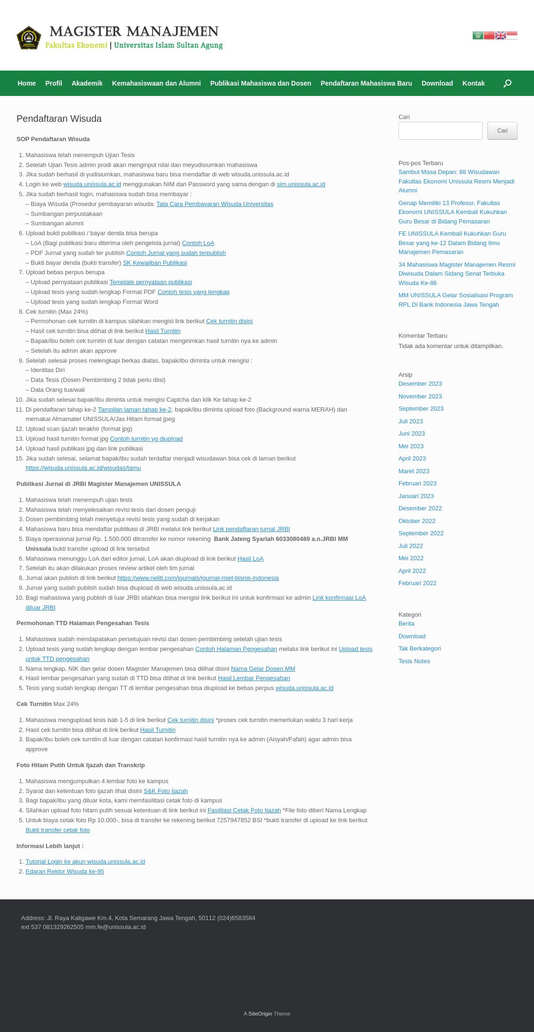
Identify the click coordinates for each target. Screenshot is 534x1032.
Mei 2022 (411, 558)
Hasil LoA (251, 558)
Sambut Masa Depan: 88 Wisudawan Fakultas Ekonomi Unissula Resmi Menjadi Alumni (456, 181)
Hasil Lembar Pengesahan (254, 678)
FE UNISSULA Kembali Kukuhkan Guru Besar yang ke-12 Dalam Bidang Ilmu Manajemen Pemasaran (452, 242)
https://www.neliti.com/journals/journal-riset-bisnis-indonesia (198, 577)
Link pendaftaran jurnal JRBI (251, 528)
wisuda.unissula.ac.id (92, 184)
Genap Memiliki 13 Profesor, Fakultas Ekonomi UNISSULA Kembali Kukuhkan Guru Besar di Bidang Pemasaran (453, 212)
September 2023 (421, 408)
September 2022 (421, 533)
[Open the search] (507, 83)
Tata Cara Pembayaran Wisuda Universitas (214, 203)
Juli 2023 (411, 421)
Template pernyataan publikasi (151, 282)
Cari (404, 116)
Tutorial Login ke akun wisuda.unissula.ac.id (85, 861)
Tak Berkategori (420, 648)
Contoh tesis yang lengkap (194, 291)
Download (437, 83)
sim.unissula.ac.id (301, 184)
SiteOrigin (260, 1013)
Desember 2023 (420, 383)
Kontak (473, 83)
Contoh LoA (198, 242)
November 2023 (420, 396)
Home (27, 83)
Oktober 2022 (417, 520)
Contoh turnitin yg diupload (146, 438)
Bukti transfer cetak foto (58, 830)
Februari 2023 (418, 483)
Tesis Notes (414, 661)
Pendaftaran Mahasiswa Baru (367, 83)
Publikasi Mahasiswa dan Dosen (260, 83)
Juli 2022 (411, 545)
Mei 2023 (411, 446)
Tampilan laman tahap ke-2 (134, 409)
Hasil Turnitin (163, 330)
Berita (406, 623)
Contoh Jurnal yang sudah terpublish (176, 252)
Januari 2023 (416, 496)
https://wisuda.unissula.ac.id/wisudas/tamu (83, 467)
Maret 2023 (414, 471)
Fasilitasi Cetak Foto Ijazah (244, 810)
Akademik (87, 83)
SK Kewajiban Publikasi (155, 262)
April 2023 (412, 458)
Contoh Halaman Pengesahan (236, 648)
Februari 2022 (418, 583)
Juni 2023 (412, 433)
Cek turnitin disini (229, 321)
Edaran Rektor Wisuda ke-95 (65, 871)
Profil (53, 83)
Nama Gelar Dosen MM (263, 668)
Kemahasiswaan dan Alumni (156, 83)
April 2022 (412, 570)
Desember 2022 (420, 508)
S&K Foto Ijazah (165, 790)
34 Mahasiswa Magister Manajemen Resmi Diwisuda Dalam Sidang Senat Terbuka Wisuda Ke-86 (457, 273)
